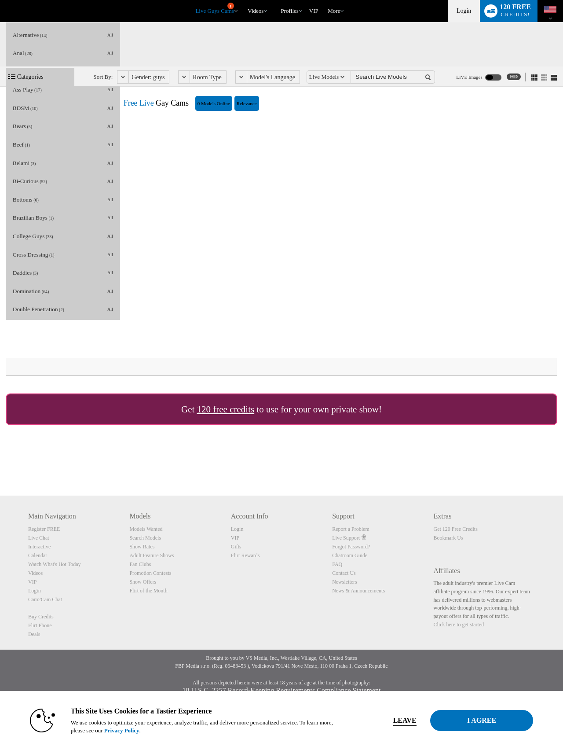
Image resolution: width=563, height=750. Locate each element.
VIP (313, 10)
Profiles (289, 10)
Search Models (145, 538)
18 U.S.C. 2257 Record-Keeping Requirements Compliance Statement (281, 690)
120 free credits (226, 409)
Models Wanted (145, 529)
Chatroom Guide (349, 555)
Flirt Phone (40, 625)
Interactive (39, 547)
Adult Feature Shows (151, 555)
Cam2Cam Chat (45, 599)
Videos (255, 10)
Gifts (236, 547)
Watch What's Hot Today (54, 564)
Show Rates (141, 547)
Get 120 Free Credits (456, 529)
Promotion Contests (150, 573)
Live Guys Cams (214, 8)
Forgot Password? (351, 547)
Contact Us (344, 573)
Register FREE (44, 529)
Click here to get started (459, 624)
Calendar (37, 555)
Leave (404, 720)
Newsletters (344, 582)
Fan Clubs (140, 564)
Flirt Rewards (245, 555)
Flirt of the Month (148, 591)
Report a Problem (350, 529)
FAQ (337, 564)
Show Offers (142, 582)
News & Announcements (358, 591)
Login (464, 10)
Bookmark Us (448, 538)
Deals (34, 634)
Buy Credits (41, 617)
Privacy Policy (121, 730)
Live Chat (38, 538)
